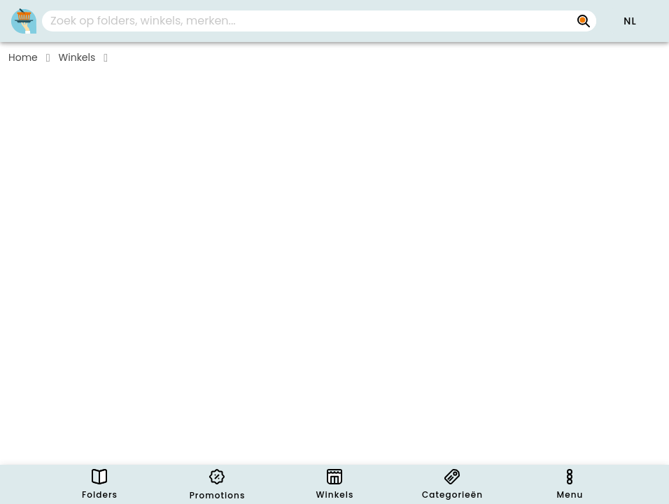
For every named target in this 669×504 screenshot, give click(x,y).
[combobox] (319, 20)
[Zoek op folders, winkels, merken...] (583, 20)
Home (23, 57)
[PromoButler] (23, 21)
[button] (629, 21)
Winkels (77, 57)
